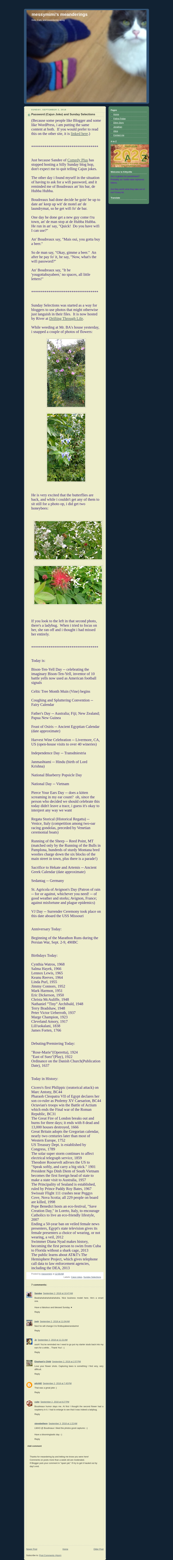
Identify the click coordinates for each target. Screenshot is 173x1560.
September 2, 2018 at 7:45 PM (57, 1383)
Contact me (118, 135)
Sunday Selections (92, 1277)
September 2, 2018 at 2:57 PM (66, 1361)
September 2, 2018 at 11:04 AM (55, 1321)
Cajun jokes (76, 1277)
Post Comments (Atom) (50, 1555)
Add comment (34, 1446)
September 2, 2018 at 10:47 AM (58, 1293)
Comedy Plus (77, 160)
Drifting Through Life (66, 318)
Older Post (98, 1549)
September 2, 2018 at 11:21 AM (52, 1340)
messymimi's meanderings (60, 14)
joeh (36, 1321)
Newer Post (31, 1549)
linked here (79, 134)
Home (65, 1549)
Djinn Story (118, 123)
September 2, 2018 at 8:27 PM (54, 1402)
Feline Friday (119, 118)
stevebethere (41, 1423)
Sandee (38, 1293)
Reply (37, 1312)
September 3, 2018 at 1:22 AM (63, 1423)
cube (36, 1402)
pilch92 (38, 1383)
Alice (115, 131)
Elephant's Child (42, 1361)
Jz (35, 1340)
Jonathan (117, 127)
